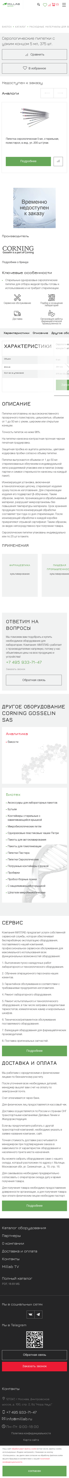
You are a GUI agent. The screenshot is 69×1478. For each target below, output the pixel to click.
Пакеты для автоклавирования (27, 840)
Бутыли (12, 809)
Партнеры (11, 1235)
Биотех (13, 794)
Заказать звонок (15, 669)
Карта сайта (31, 1440)
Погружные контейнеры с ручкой (28, 866)
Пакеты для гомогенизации (24, 846)
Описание (40, 333)
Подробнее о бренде (15, 262)
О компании (13, 1243)
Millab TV (10, 1266)
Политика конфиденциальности (31, 1433)
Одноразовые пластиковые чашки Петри (33, 833)
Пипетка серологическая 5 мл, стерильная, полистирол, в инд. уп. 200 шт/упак (32, 141)
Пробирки (14, 873)
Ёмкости (13, 742)
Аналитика (17, 733)
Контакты (11, 1258)
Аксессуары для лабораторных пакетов (32, 803)
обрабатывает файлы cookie (24, 1449)
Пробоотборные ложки (22, 879)
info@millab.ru (19, 1418)
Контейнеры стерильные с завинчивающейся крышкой (25, 818)
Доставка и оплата (19, 1251)
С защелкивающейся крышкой (26, 886)
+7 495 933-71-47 (24, 662)
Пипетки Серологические (23, 860)
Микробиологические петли (24, 827)
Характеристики (16, 333)
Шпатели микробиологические (27, 893)
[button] (47, 93)
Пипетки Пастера (18, 853)
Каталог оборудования (24, 1227)
